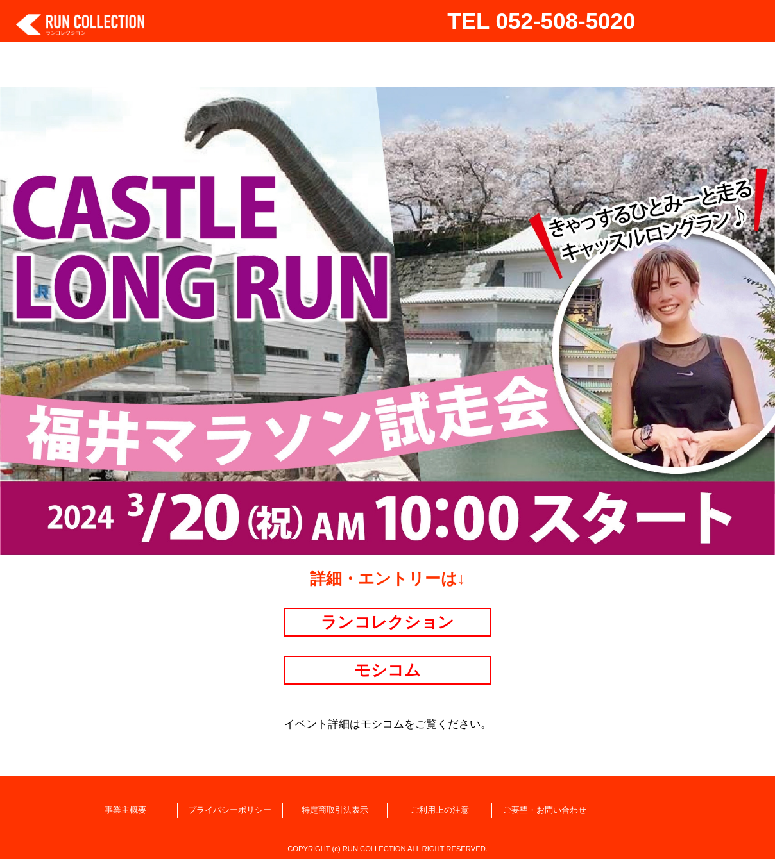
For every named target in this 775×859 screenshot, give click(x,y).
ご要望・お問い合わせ (544, 810)
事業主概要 (125, 810)
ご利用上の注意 (440, 810)
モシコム (387, 670)
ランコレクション (387, 622)
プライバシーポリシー (229, 810)
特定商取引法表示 (335, 810)
